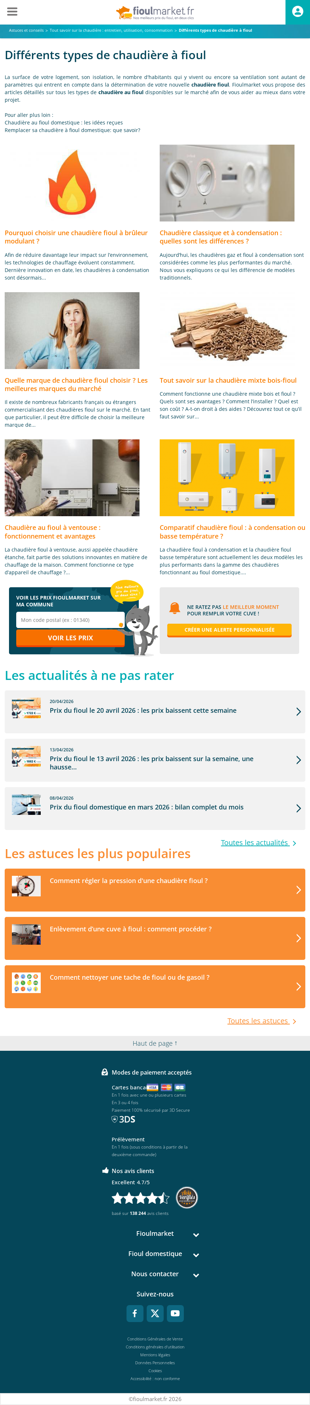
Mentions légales (155, 1354)
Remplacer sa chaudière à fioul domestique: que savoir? (72, 130)
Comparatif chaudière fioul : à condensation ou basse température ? (232, 531)
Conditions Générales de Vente (155, 1339)
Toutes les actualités (255, 842)
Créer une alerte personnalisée (230, 629)
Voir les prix (70, 637)
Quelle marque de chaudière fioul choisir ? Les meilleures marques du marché (76, 384)
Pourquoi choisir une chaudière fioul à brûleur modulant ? (76, 236)
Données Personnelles (155, 1362)
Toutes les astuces (258, 1020)
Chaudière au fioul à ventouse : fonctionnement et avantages (53, 531)
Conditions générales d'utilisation (155, 1346)
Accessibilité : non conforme (155, 1378)
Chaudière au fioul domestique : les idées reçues (64, 122)
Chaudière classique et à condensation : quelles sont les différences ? (221, 236)
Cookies (155, 1370)
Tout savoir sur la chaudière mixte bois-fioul (228, 380)
